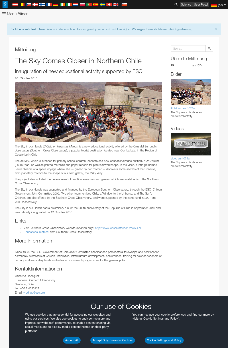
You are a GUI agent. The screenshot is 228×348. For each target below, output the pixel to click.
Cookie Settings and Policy (164, 340)
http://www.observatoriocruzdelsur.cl (118, 228)
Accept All (71, 340)
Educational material (36, 232)
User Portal (201, 4)
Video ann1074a (180, 158)
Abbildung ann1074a (183, 108)
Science (186, 4)
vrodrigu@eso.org (34, 292)
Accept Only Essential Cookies (113, 340)
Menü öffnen (15, 14)
